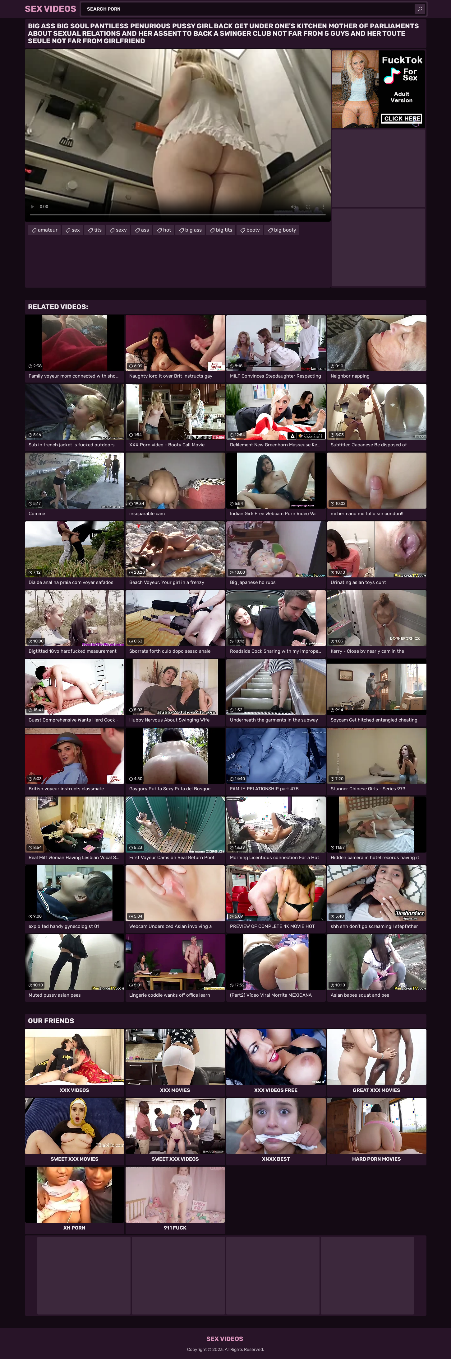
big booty (285, 230)
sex (76, 230)
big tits (224, 230)
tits (98, 230)
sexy (121, 230)
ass (145, 230)
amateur (48, 230)
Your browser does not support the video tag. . (178, 135)
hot (167, 230)
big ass (193, 230)
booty (253, 230)
